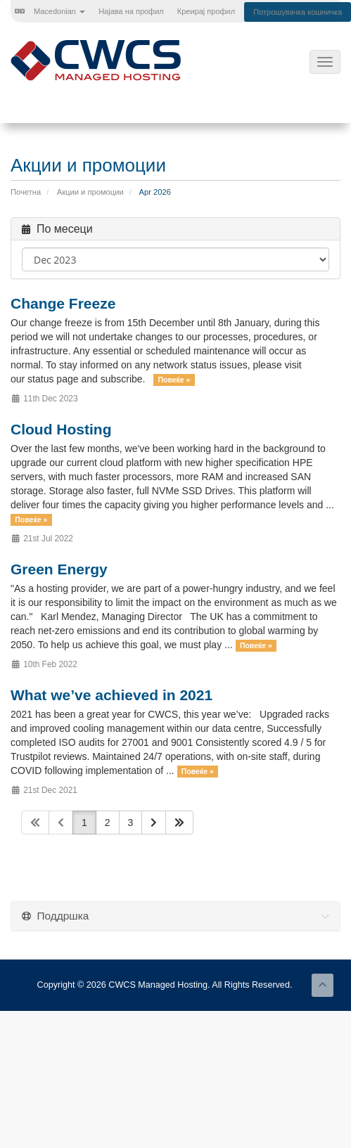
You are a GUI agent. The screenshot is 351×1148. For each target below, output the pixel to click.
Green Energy (59, 569)
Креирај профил (206, 11)
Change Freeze (63, 303)
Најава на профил (131, 11)
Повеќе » (174, 379)
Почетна (26, 192)
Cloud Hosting (61, 429)
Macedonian (50, 11)
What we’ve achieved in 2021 (111, 695)
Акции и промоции (90, 192)
